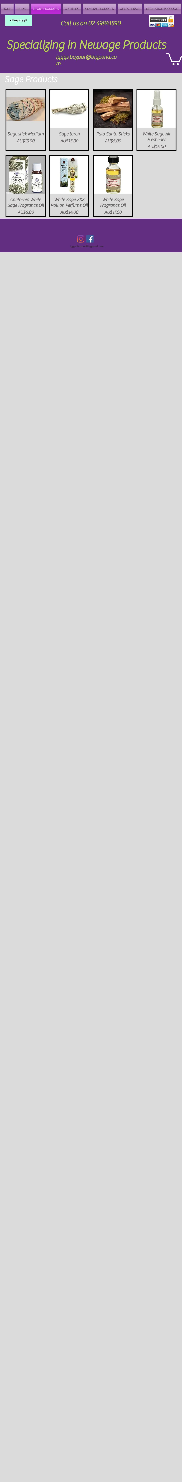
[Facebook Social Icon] (90, 239)
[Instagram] (80, 239)
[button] (174, 58)
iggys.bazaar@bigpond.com (87, 246)
